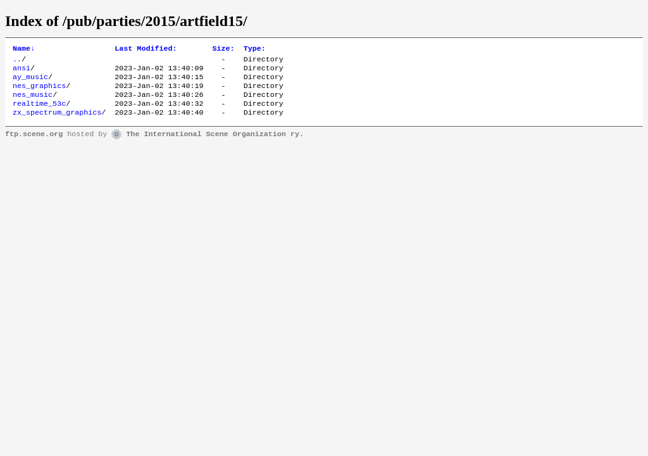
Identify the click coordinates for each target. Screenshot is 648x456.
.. (17, 61)
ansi (21, 71)
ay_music (30, 82)
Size (224, 49)
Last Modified (146, 49)
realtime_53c (39, 112)
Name (24, 49)
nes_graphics (39, 92)
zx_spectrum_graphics (57, 122)
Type (255, 49)
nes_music (33, 102)
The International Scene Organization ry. (215, 144)
